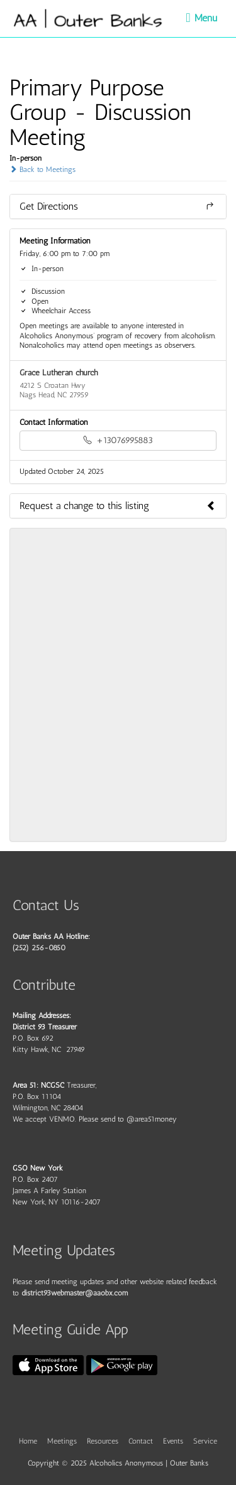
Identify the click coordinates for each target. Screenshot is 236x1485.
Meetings (62, 1441)
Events (173, 1441)
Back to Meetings (42, 169)
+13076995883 (118, 440)
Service (205, 1441)
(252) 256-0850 (39, 947)
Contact (140, 1441)
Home (28, 1441)
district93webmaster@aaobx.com (74, 1293)
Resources (102, 1441)
